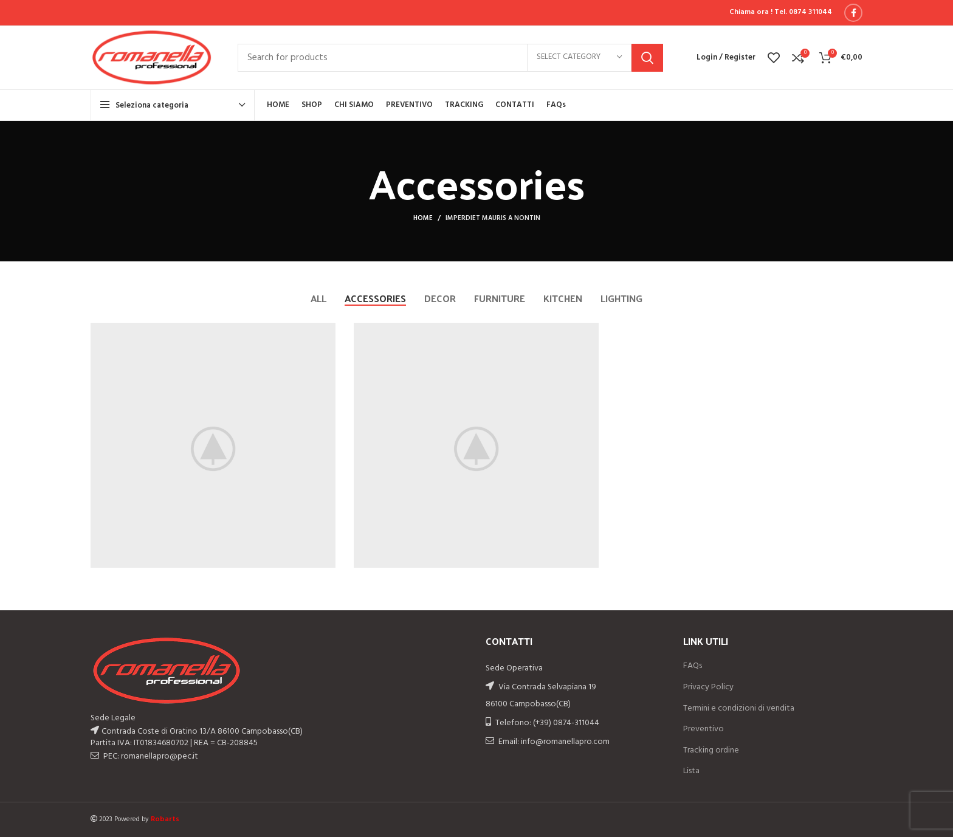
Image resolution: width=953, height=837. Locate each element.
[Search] (450, 58)
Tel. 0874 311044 (803, 12)
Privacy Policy (708, 687)
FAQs (692, 666)
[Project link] (213, 445)
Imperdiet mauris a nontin (493, 218)
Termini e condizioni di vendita (738, 709)
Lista (691, 771)
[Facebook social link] (853, 13)
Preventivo (703, 729)
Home (423, 218)
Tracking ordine (711, 751)
